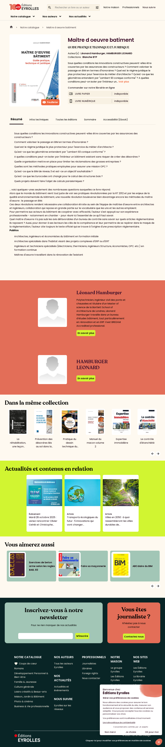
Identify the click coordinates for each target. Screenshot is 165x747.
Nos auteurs (50, 16)
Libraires (87, 668)
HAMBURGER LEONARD (119, 53)
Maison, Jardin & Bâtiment (29, 696)
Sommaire (90, 119)
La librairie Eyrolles (139, 678)
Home (11, 27)
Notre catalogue (21, 16)
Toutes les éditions (66, 119)
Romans (19, 668)
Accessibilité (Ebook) (115, 119)
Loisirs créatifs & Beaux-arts (30, 691)
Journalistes (89, 663)
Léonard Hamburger (93, 53)
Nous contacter (91, 678)
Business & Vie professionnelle (31, 706)
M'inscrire (82, 636)
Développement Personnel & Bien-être (31, 675)
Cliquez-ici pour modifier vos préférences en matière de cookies (118, 740)
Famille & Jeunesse (25, 682)
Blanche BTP (89, 57)
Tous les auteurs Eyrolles (63, 665)
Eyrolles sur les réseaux (62, 707)
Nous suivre (149, 7)
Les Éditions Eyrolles (117, 678)
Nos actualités (77, 16)
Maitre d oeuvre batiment (61, 27)
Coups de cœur (25, 663)
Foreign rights (90, 673)
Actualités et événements (61, 688)
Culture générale (24, 687)
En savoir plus (86, 333)
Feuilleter (50, 102)
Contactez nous (134, 636)
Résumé (16, 119)
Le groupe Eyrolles (116, 669)
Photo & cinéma (23, 701)
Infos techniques (38, 119)
